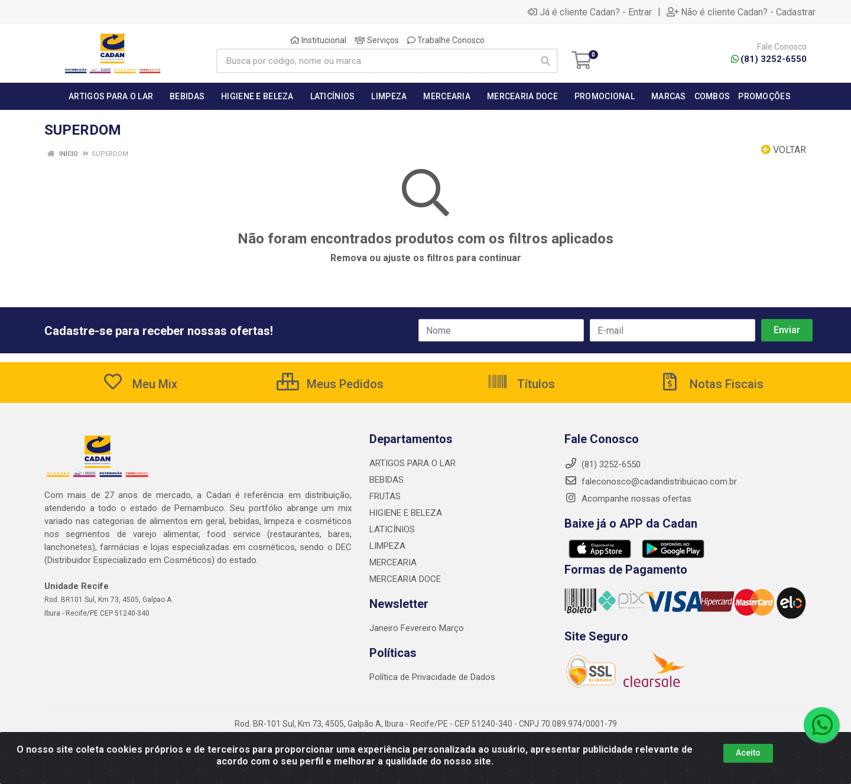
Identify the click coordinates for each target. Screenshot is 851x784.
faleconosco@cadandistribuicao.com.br (650, 481)
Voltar (783, 149)
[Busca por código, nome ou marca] (375, 60)
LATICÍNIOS (392, 529)
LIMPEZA (387, 546)
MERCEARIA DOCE (405, 579)
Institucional (318, 40)
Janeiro (385, 628)
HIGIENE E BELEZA (405, 513)
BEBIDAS (386, 479)
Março (451, 628)
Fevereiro (420, 628)
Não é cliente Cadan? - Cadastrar (741, 12)
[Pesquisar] (545, 60)
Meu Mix (139, 384)
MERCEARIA (393, 562)
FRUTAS (385, 496)
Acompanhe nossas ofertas (627, 498)
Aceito (748, 752)
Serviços (377, 40)
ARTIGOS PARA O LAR (412, 463)
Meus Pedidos (330, 384)
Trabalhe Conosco (446, 40)
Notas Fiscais (712, 384)
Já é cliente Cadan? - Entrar (590, 12)
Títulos (521, 384)
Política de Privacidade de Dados (432, 677)
